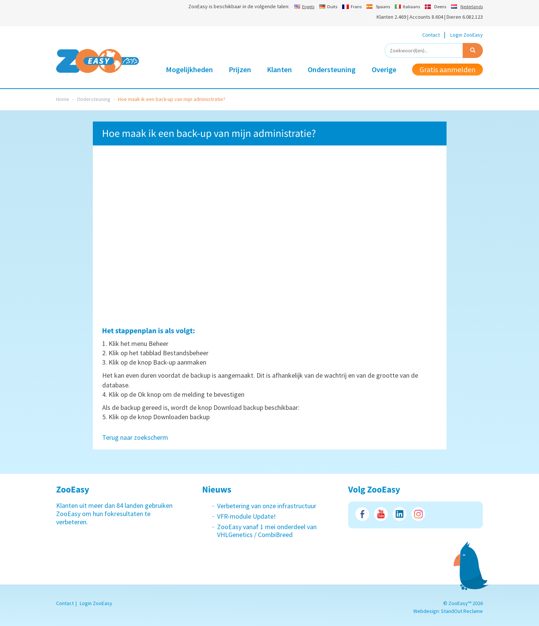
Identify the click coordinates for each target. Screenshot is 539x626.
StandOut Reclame (462, 611)
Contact (431, 34)
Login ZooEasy (466, 34)
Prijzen (240, 69)
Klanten (279, 69)
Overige (384, 69)
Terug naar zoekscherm (135, 437)
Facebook (362, 514)
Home (62, 99)
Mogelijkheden (189, 69)
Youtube (381, 514)
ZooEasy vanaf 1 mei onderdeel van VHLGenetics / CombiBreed (267, 530)
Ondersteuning (332, 69)
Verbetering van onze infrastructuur (266, 505)
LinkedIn (399, 514)
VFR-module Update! (246, 516)
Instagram (418, 514)
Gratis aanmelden (447, 69)
